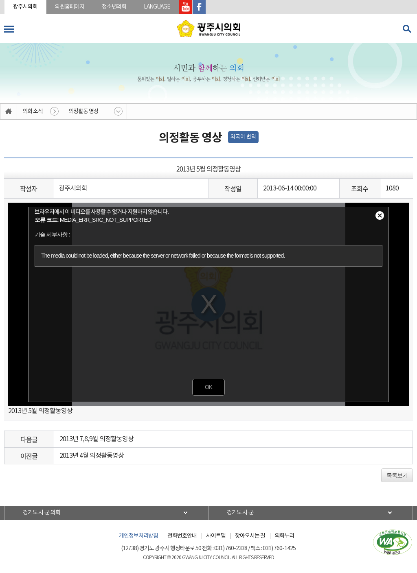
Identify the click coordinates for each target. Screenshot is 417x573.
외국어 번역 (243, 137)
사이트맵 (216, 536)
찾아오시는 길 (250, 536)
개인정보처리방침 (138, 536)
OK (208, 387)
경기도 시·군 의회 (41, 513)
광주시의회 (25, 7)
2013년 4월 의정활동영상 (91, 455)
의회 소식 (32, 111)
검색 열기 (407, 29)
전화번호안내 (182, 536)
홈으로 (8, 111)
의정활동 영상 (83, 111)
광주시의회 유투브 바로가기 (185, 7)
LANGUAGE (157, 7)
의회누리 (284, 536)
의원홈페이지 (69, 7)
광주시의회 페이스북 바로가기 (199, 7)
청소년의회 (114, 7)
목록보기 (397, 475)
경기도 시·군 (240, 513)
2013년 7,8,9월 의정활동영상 (96, 439)
